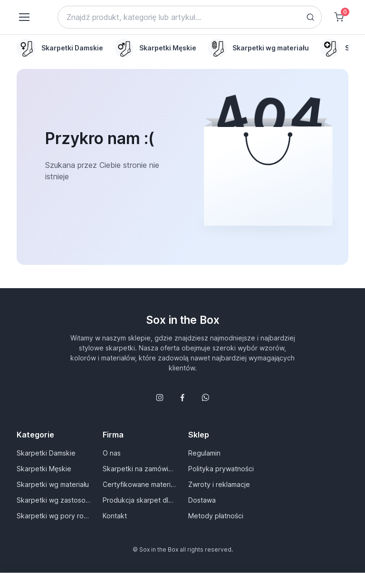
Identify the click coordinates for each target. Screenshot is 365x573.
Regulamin (204, 453)
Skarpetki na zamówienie (140, 469)
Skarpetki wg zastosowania (54, 500)
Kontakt (115, 516)
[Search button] (310, 17)
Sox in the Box (183, 319)
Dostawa (202, 500)
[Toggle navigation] (24, 17)
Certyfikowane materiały (140, 484)
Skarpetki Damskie (46, 453)
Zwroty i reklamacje (219, 484)
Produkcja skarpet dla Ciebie (140, 500)
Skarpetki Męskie (44, 469)
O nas (112, 453)
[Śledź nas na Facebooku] (182, 397)
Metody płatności (215, 516)
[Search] (190, 17)
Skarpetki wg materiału (53, 484)
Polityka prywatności (221, 469)
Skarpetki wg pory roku (54, 516)
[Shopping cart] (338, 17)
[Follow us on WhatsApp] (205, 397)
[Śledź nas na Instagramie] (159, 397)
